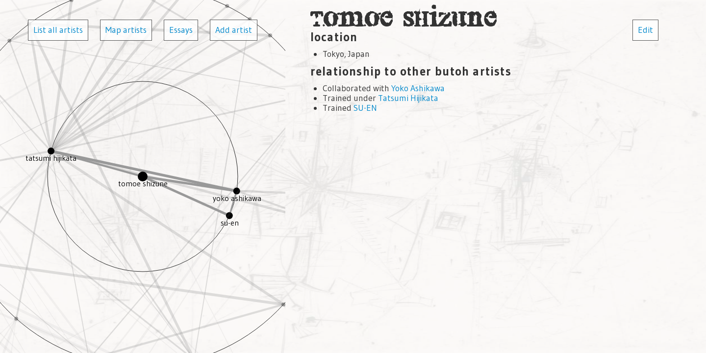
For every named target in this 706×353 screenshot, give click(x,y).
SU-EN (365, 107)
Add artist (233, 30)
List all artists (58, 30)
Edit (645, 30)
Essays (181, 30)
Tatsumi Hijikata (408, 98)
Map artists (126, 30)
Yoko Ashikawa (418, 88)
